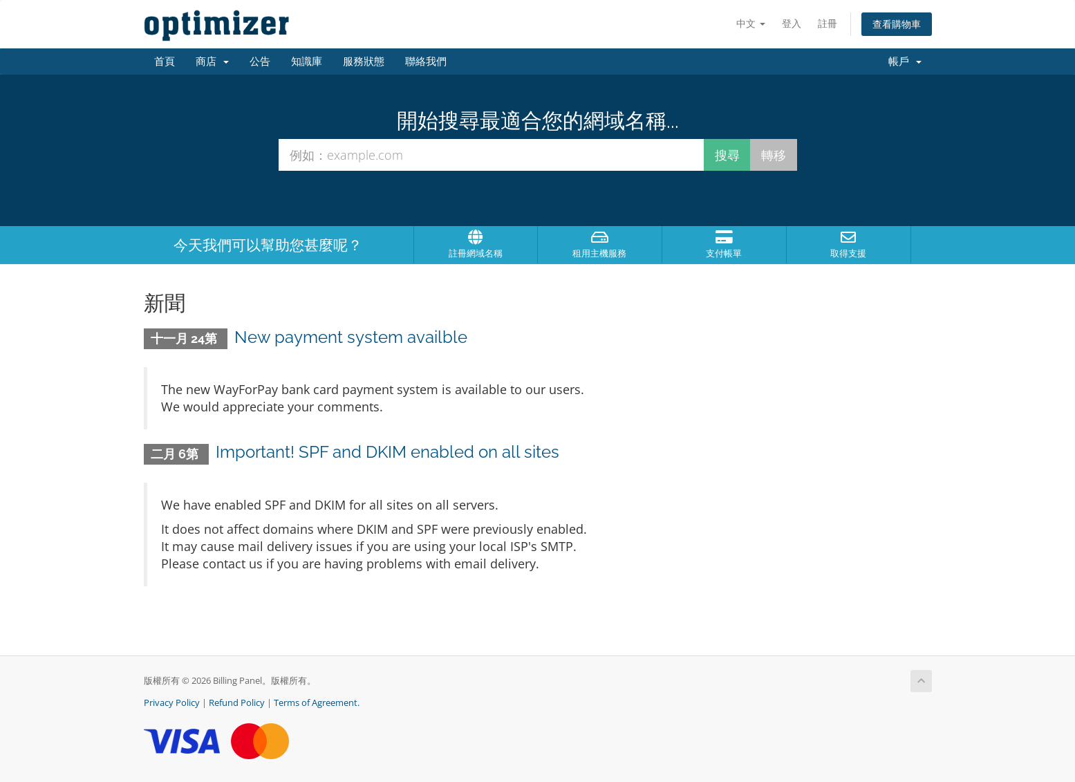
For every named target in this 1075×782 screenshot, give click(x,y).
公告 (260, 61)
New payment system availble (350, 337)
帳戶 (905, 61)
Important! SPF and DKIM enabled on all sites (387, 452)
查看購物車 (896, 23)
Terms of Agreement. (316, 703)
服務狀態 (363, 61)
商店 (212, 61)
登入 (791, 23)
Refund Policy (237, 703)
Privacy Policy (172, 703)
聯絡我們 (426, 61)
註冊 (827, 23)
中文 (750, 23)
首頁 (164, 61)
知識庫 (306, 61)
